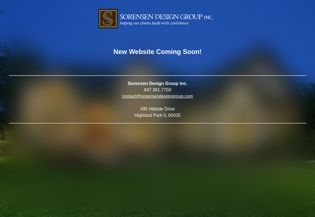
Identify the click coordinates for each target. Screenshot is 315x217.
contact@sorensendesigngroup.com (157, 96)
